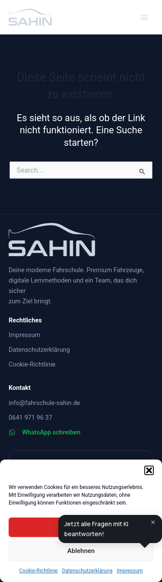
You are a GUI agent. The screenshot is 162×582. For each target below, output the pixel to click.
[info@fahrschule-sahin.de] (44, 403)
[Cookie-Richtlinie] (32, 364)
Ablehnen (81, 551)
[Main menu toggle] (144, 17)
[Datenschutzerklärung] (39, 349)
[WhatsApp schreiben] (44, 432)
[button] (149, 470)
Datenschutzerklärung (87, 571)
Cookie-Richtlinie (38, 571)
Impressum (130, 571)
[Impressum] (24, 335)
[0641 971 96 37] (30, 417)
